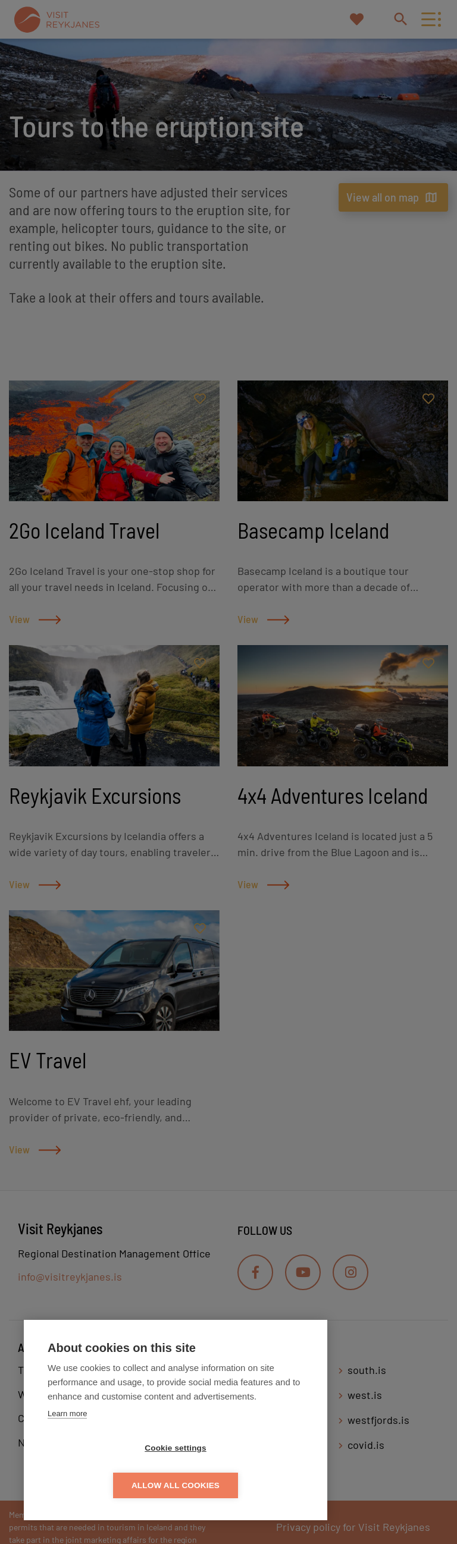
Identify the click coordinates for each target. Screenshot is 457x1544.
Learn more (67, 1450)
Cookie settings (107, 1485)
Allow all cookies (244, 1485)
